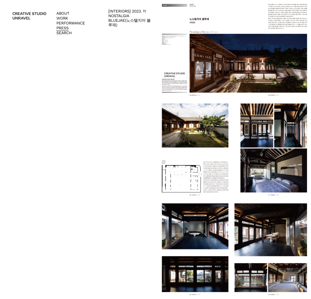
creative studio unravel (29, 15)
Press (62, 28)
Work (62, 18)
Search (64, 33)
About (62, 13)
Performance (70, 23)
